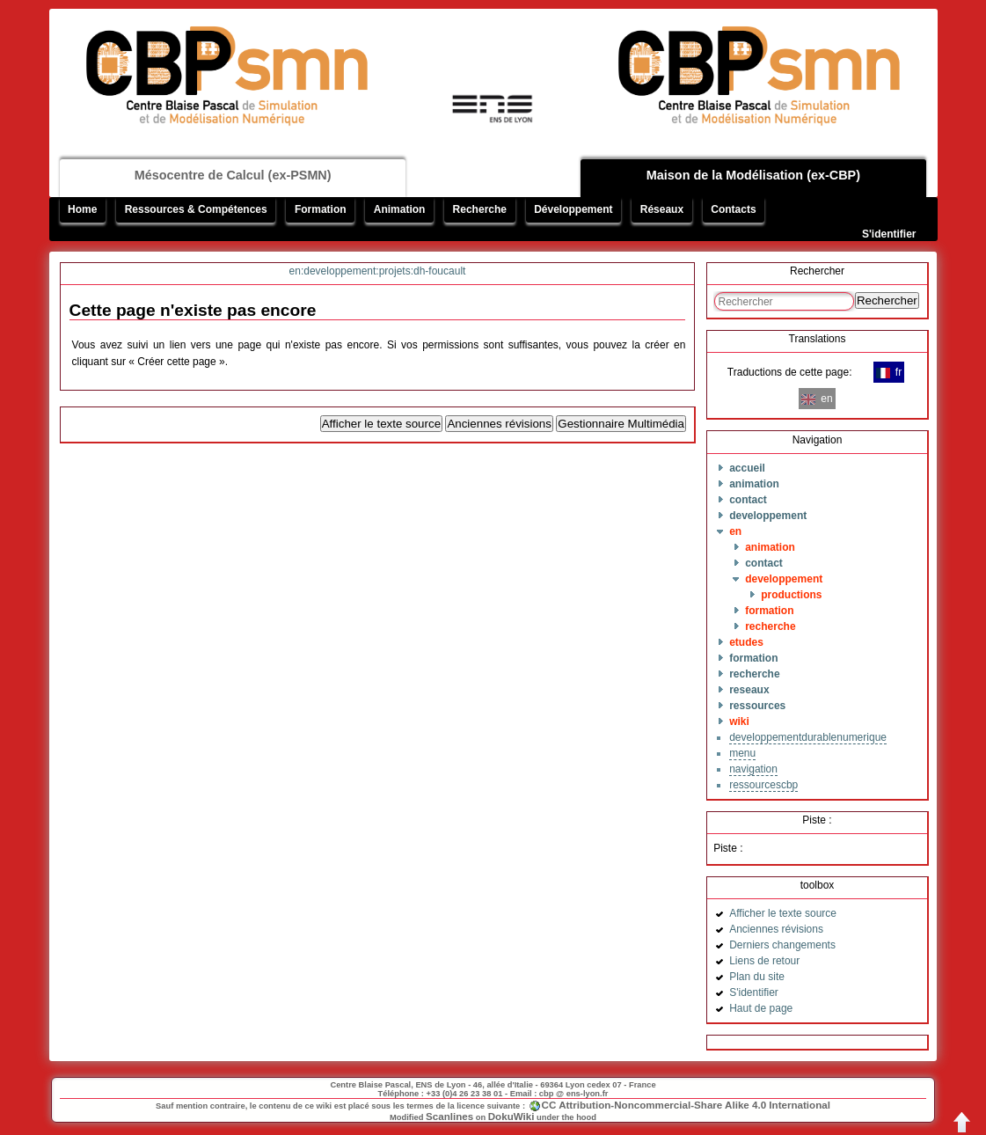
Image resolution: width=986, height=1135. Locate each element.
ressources (757, 705)
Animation (400, 209)
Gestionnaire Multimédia (621, 423)
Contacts (733, 209)
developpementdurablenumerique (808, 737)
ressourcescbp (763, 785)
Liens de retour (764, 961)
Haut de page (760, 1008)
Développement (573, 209)
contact (748, 500)
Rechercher (887, 300)
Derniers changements (782, 945)
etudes (746, 642)
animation (754, 484)
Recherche (480, 209)
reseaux (749, 690)
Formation (321, 209)
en (735, 531)
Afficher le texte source (381, 423)
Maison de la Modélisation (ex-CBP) (753, 175)
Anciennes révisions (499, 423)
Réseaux (661, 209)
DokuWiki (511, 1116)
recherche (770, 626)
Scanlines (449, 1116)
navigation (753, 769)
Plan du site (757, 976)
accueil (747, 468)
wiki (739, 721)
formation (769, 610)
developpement (768, 515)
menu (742, 753)
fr (889, 372)
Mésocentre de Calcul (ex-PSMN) (233, 175)
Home (82, 209)
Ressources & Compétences (196, 209)
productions (791, 595)
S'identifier (889, 234)
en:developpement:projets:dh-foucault (377, 271)
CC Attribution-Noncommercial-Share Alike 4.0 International (686, 1104)
